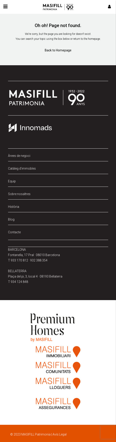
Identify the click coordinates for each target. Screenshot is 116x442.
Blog (11, 219)
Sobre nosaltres (19, 194)
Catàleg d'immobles (22, 168)
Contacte (14, 232)
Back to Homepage (58, 50)
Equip (12, 181)
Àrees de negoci (19, 156)
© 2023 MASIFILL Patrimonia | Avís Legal (38, 434)
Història (13, 206)
